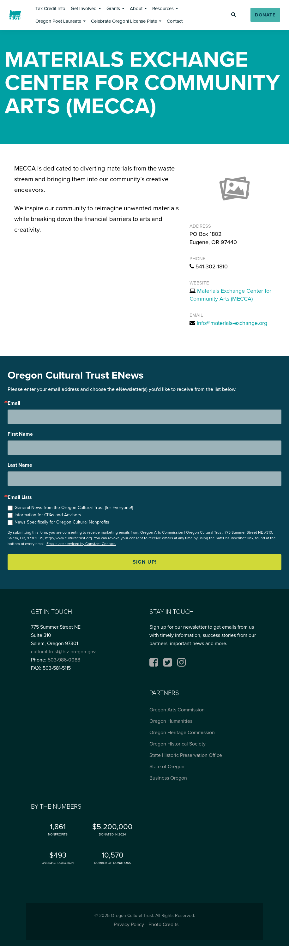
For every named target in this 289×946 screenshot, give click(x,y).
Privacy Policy (129, 924)
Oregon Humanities (170, 721)
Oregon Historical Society (177, 743)
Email (14, 403)
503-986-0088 (64, 659)
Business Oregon (168, 777)
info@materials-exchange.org (232, 323)
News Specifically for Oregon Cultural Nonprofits (62, 522)
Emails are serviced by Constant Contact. (81, 544)
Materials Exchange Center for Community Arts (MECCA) (230, 295)
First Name (20, 434)
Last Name (20, 465)
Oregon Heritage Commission (182, 732)
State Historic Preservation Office (185, 755)
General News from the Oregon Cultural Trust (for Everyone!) (74, 507)
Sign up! (145, 562)
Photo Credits (163, 924)
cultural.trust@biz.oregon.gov (63, 651)
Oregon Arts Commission (177, 709)
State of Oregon (166, 766)
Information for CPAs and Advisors (48, 515)
